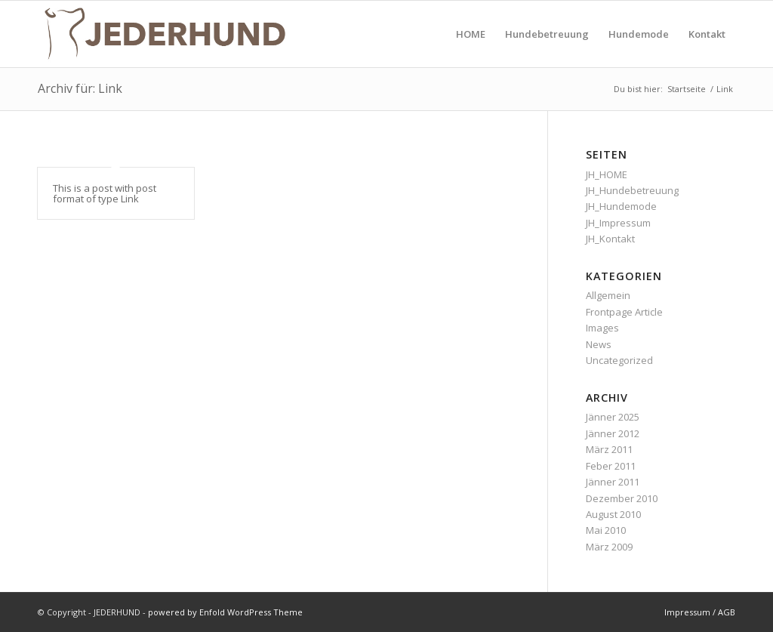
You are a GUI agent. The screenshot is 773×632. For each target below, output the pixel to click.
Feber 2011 (611, 466)
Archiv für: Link (80, 88)
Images (602, 327)
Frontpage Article (624, 312)
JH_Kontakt (610, 238)
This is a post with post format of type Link (104, 193)
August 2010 (613, 514)
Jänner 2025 (612, 417)
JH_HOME (606, 174)
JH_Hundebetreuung (632, 190)
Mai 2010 (606, 530)
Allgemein (608, 295)
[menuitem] (470, 34)
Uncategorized (619, 360)
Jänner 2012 (612, 433)
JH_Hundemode (621, 206)
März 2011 (609, 449)
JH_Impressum (618, 223)
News (598, 344)
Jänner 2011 (612, 482)
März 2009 (609, 546)
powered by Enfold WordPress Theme (225, 612)
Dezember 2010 (622, 498)
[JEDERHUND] (164, 34)
